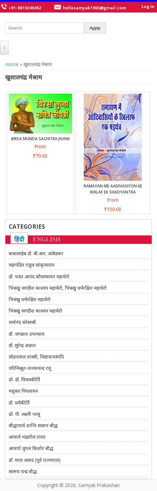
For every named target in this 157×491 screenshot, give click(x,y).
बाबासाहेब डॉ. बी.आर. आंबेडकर (36, 253)
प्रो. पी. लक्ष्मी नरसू (24, 414)
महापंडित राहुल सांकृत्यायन (31, 265)
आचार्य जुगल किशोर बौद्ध (31, 448)
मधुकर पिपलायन (23, 391)
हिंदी (19, 239)
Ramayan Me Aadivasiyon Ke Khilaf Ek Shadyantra (113, 189)
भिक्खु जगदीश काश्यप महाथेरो (35, 311)
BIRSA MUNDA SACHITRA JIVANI (40, 139)
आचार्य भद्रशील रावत (27, 437)
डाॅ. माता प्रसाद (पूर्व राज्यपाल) (35, 460)
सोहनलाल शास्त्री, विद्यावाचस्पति (36, 356)
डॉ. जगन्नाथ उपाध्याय (26, 334)
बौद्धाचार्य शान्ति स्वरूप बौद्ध (33, 425)
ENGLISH (47, 239)
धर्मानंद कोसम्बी (22, 322)
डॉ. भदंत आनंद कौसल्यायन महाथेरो (39, 276)
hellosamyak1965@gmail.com (94, 8)
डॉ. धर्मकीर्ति (19, 402)
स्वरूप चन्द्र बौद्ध (23, 471)
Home (11, 64)
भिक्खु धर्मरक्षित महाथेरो (29, 299)
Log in (148, 6)
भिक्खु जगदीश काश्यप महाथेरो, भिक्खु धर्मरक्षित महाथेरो (58, 288)
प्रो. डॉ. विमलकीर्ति (24, 379)
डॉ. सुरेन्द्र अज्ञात (22, 345)
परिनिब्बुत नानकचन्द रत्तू (30, 368)
